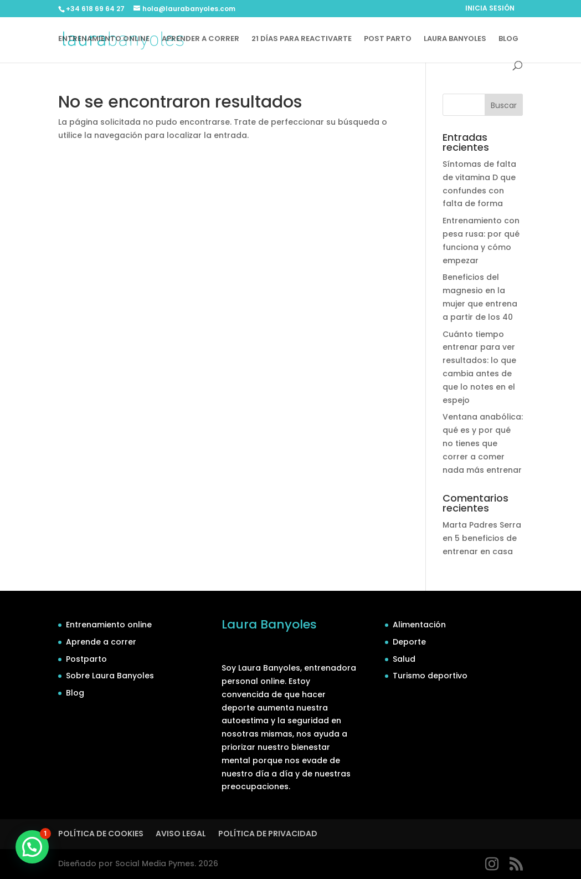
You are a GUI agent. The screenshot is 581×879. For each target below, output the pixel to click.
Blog (75, 692)
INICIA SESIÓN (490, 9)
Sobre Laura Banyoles (110, 675)
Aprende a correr (101, 641)
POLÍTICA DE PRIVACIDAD (267, 833)
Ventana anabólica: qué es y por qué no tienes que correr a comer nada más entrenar (483, 443)
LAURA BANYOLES (455, 39)
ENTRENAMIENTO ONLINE (104, 39)
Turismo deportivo (430, 675)
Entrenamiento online (109, 624)
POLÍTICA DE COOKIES (100, 833)
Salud (404, 659)
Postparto (86, 659)
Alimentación (419, 624)
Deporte (409, 641)
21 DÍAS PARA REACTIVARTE (301, 39)
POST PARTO (388, 39)
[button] (32, 846)
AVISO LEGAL (181, 833)
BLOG (508, 39)
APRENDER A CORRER (200, 39)
